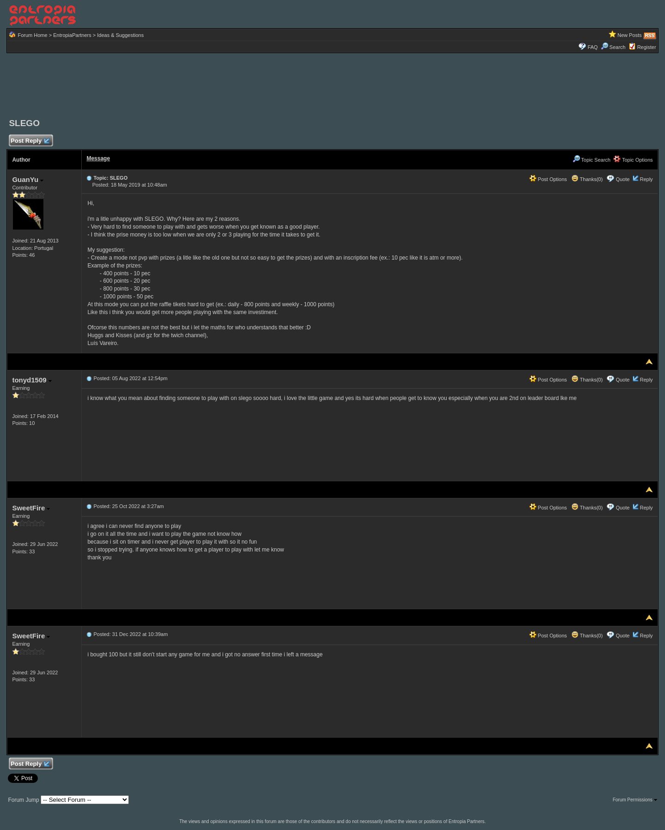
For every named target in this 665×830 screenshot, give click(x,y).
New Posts (629, 35)
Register (646, 47)
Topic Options (633, 160)
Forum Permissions (635, 799)
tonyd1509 (31, 380)
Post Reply (29, 141)
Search (613, 47)
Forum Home (32, 35)
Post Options (548, 179)
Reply (646, 179)
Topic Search (592, 160)
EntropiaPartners (72, 35)
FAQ (592, 47)
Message (98, 158)
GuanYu (27, 179)
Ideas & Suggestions (120, 35)
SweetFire (31, 508)
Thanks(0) (587, 179)
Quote (622, 179)
